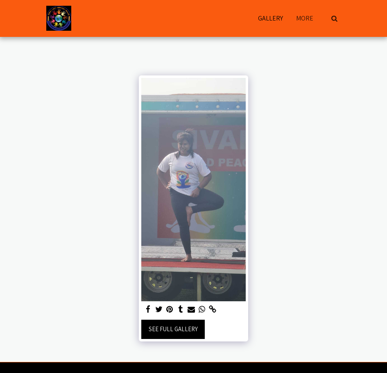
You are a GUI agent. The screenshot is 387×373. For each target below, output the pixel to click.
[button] (334, 18)
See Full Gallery (173, 329)
